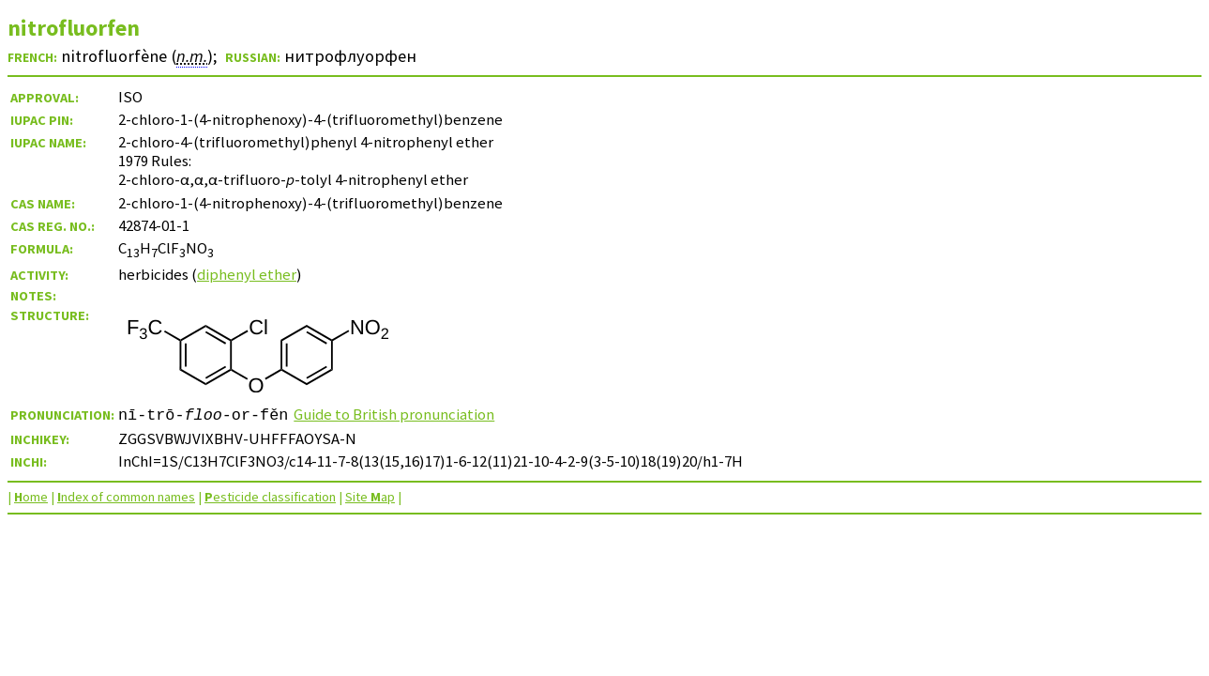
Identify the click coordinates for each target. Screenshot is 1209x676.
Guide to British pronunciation (394, 414)
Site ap (370, 496)
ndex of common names (126, 496)
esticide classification (270, 496)
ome (31, 496)
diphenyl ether (246, 274)
